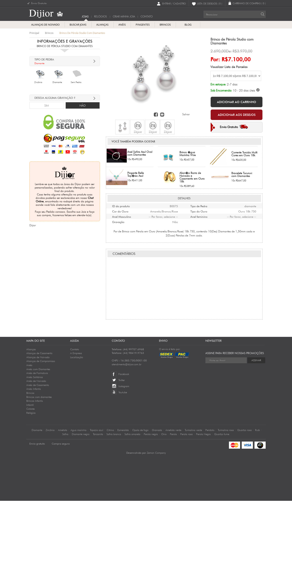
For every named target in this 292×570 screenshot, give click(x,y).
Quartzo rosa (244, 499)
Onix (163, 503)
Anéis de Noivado (36, 450)
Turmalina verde (193, 499)
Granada (157, 499)
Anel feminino (198, 244)
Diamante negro (80, 503)
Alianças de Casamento (39, 422)
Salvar (186, 114)
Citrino (110, 499)
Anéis (29, 434)
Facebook (123, 443)
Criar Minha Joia (124, 16)
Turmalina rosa (226, 499)
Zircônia (38, 82)
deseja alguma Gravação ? (54, 97)
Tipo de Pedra (198, 233)
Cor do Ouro (120, 238)
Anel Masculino (121, 244)
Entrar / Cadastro (174, 3)
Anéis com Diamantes (38, 438)
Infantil (30, 474)
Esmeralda (123, 499)
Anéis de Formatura (37, 442)
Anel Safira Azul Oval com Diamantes (139, 181)
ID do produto (121, 233)
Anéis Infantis (33, 458)
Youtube (122, 461)
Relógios (100, 16)
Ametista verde (173, 499)
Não (82, 105)
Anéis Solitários (34, 446)
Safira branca (113, 503)
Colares (30, 477)
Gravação (118, 249)
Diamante (57, 82)
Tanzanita (98, 503)
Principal (34, 32)
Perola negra (151, 503)
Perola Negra (203, 503)
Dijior (32, 225)
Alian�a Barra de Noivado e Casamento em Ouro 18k (192, 204)
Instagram (123, 455)
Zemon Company (156, 522)
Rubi (257, 499)
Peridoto (209, 499)
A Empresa (76, 422)
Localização (76, 426)
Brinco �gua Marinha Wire (187, 181)
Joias (85, 16)
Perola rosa (186, 503)
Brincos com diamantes (39, 466)
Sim (46, 105)
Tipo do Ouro (198, 238)
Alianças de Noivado (37, 426)
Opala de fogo (140, 499)
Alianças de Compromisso (40, 430)
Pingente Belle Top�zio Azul (135, 202)
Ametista (62, 499)
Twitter (121, 449)
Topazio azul (96, 499)
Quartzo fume (221, 503)
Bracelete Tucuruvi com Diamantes (241, 202)
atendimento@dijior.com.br (126, 433)
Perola (173, 503)
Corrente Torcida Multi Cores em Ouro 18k (244, 181)
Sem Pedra (76, 82)
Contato (74, 418)
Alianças (31, 418)
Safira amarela (132, 503)
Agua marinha (78, 499)
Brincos (30, 462)
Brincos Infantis (34, 470)
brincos (49, 32)
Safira (65, 503)
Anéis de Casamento (37, 454)
